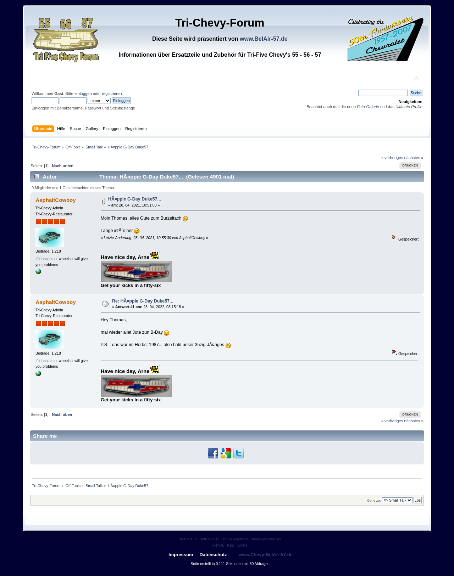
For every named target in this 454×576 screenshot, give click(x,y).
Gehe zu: (374, 500)
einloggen (83, 93)
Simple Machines (234, 539)
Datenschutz (213, 554)
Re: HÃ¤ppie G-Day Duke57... (142, 301)
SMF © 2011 (210, 539)
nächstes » (413, 158)
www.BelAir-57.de (264, 39)
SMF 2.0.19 (187, 539)
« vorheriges (392, 158)
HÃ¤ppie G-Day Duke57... (134, 199)
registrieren (112, 93)
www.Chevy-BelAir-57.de (265, 554)
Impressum (180, 554)
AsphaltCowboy (55, 200)
